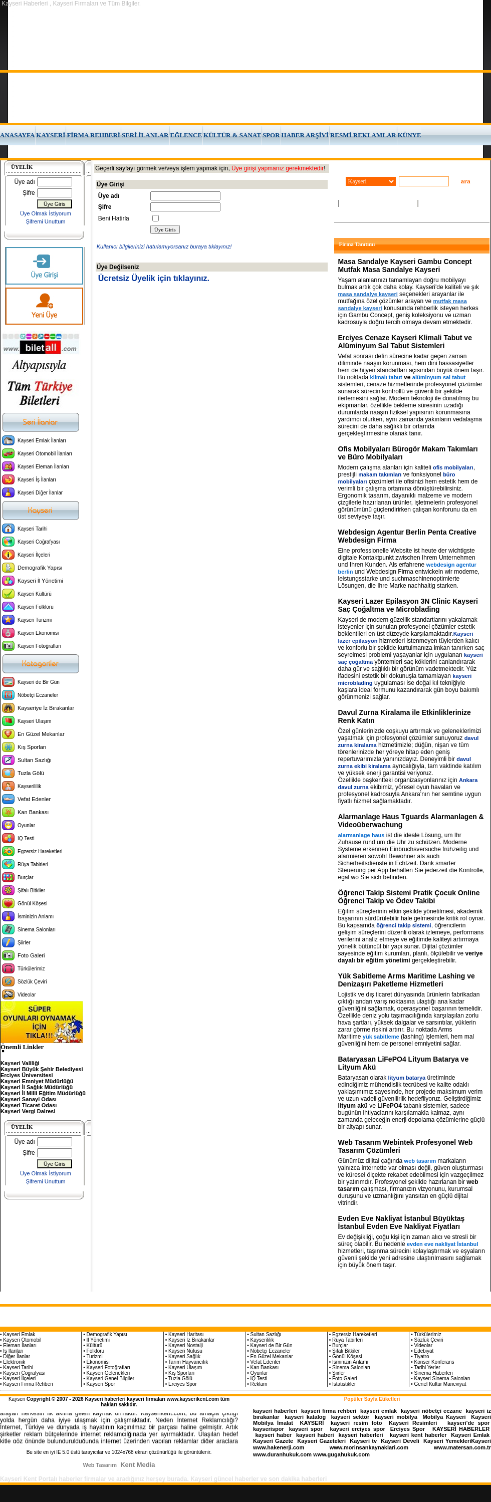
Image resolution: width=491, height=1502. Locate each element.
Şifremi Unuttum (46, 221)
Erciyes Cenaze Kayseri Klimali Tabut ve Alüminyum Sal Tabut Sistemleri (405, 342)
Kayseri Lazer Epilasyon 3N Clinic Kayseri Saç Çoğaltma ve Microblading (408, 605)
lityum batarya (407, 1078)
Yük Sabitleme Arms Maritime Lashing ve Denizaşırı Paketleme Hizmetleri (406, 980)
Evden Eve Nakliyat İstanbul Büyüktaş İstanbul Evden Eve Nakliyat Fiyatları (401, 1222)
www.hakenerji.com (278, 1447)
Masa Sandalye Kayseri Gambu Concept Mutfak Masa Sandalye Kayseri (405, 266)
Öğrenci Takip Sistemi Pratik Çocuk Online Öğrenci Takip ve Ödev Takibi (409, 897)
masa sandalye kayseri (368, 294)
